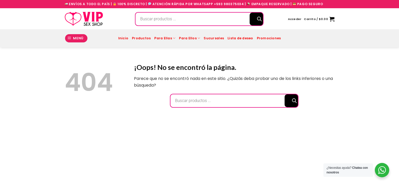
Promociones (269, 38)
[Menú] (76, 38)
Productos (141, 38)
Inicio (123, 38)
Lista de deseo (240, 38)
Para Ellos (189, 38)
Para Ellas (164, 38)
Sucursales (214, 38)
